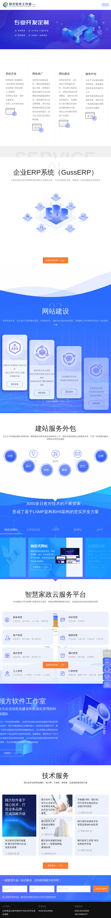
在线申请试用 (55, 671)
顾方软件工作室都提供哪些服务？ (48, 863)
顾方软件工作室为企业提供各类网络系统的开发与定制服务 (48, 845)
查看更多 (55, 859)
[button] (55, 62)
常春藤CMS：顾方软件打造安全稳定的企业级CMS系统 (88, 841)
